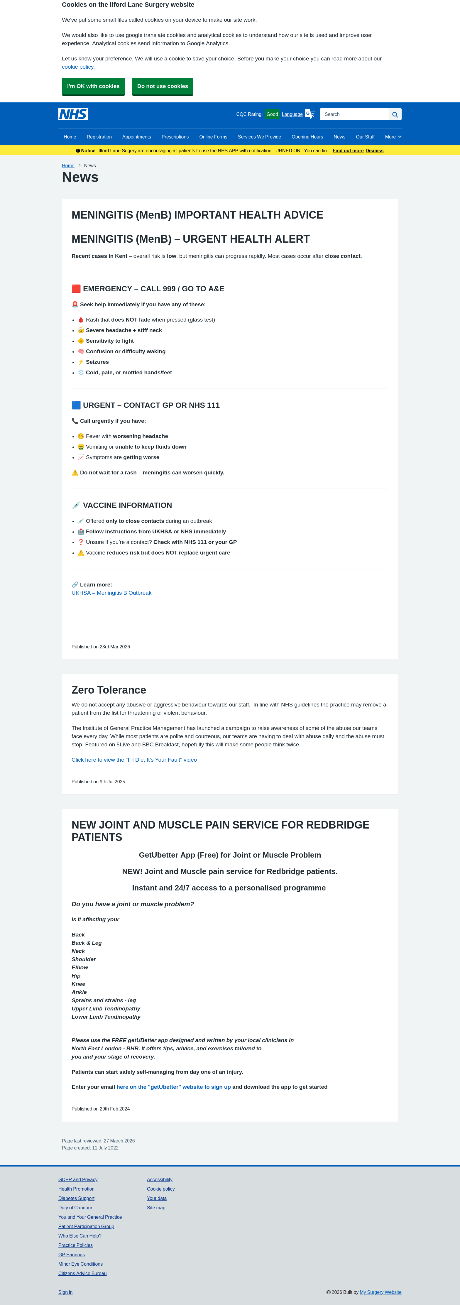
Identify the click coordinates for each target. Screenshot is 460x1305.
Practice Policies (75, 1245)
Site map (156, 1207)
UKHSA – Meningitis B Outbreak (111, 593)
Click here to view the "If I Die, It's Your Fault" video (134, 760)
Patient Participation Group (86, 1226)
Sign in (65, 1292)
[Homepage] (73, 114)
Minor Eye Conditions (80, 1264)
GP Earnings (71, 1254)
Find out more (348, 150)
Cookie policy (161, 1188)
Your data (157, 1198)
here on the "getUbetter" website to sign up (173, 1087)
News (339, 136)
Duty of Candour (75, 1207)
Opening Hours (307, 136)
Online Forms (213, 136)
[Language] (298, 114)
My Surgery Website (381, 1292)
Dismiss (374, 150)
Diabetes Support (76, 1198)
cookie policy (77, 67)
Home (70, 136)
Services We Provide (259, 136)
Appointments (136, 136)
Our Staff (365, 136)
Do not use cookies (162, 86)
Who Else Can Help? (80, 1235)
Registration (99, 136)
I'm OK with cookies (93, 86)
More (393, 136)
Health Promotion (76, 1188)
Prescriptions (175, 136)
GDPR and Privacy (77, 1179)
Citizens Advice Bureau (82, 1273)
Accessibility (159, 1179)
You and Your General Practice (90, 1217)
